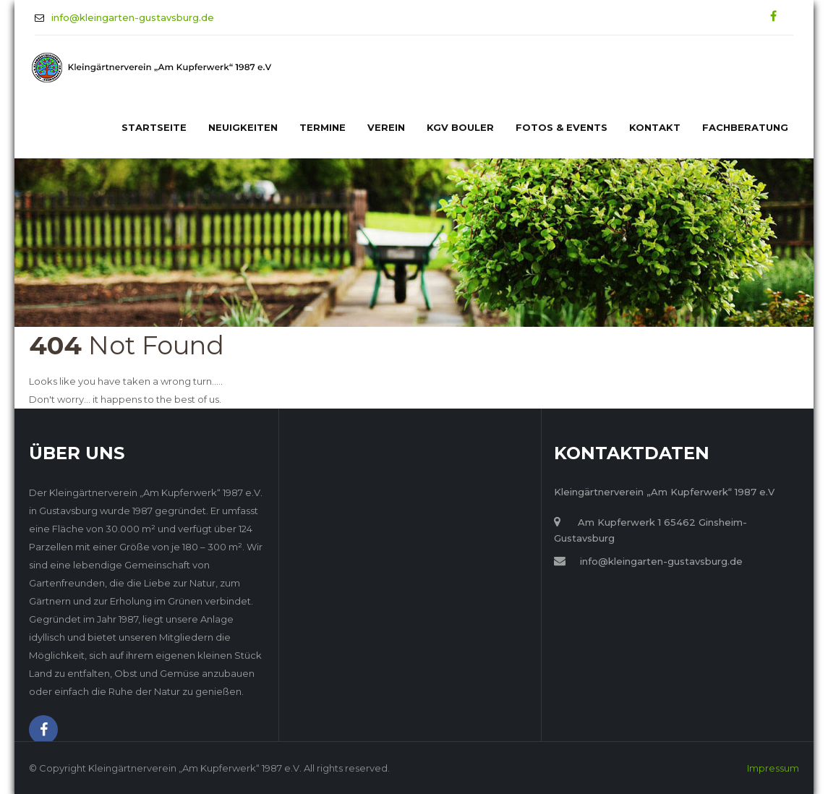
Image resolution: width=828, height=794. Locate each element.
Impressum (773, 768)
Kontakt (654, 127)
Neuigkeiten (243, 127)
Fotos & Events (561, 127)
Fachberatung (745, 127)
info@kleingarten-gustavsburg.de (132, 17)
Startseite (154, 127)
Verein (386, 127)
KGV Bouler (460, 127)
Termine (322, 127)
